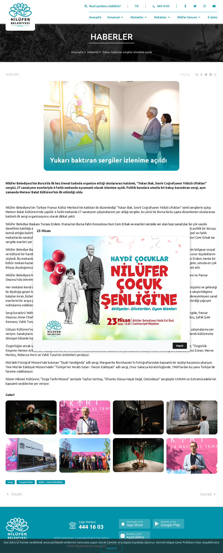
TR (137, 6)
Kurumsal (115, 17)
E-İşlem (212, 17)
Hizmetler (138, 17)
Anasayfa (95, 17)
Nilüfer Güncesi (189, 17)
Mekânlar (162, 17)
